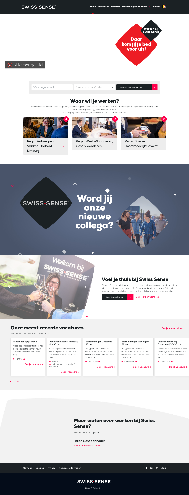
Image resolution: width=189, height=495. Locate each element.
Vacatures (103, 7)
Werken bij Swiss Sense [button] (135, 7)
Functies (115, 7)
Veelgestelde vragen (70, 468)
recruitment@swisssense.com (89, 445)
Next (85, 287)
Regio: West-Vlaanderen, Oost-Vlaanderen (94, 144)
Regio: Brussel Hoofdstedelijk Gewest (141, 144)
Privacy (51, 468)
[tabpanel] (47, 287)
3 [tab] (90, 316)
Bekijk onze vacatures (147, 297)
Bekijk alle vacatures (172, 328)
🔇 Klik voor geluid (25, 64)
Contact (156, 7)
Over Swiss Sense (114, 297)
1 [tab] (87, 316)
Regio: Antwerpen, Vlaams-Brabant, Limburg (40, 146)
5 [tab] (94, 316)
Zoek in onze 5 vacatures (131, 87)
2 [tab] (88, 316)
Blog (163, 468)
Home (93, 7)
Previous (9, 287)
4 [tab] (92, 316)
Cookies (40, 468)
